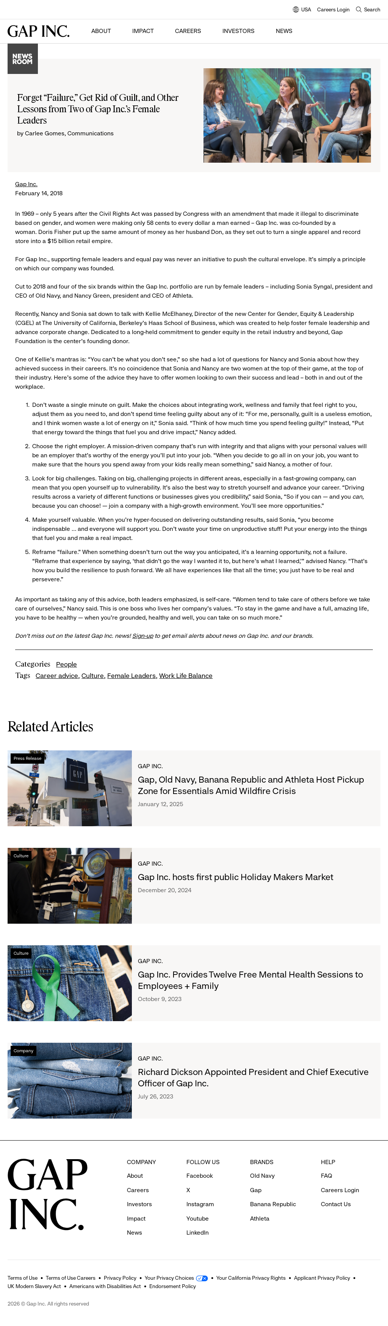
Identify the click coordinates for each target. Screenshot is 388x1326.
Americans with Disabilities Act (105, 1286)
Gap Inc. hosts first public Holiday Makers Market (235, 877)
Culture (92, 675)
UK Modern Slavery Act (34, 1286)
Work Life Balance (186, 675)
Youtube (197, 1218)
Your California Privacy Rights (251, 1278)
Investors (238, 31)
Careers (188, 31)
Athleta (259, 1218)
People (66, 664)
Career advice (57, 675)
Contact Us (336, 1204)
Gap (255, 1190)
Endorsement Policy (172, 1286)
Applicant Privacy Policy (322, 1278)
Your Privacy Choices (169, 1278)
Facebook (199, 1175)
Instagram (200, 1204)
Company (23, 1050)
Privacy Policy (120, 1278)
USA (302, 10)
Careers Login (333, 9)
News (284, 31)
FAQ (326, 1175)
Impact (143, 31)
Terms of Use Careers (70, 1278)
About (101, 31)
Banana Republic (273, 1204)
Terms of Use (23, 1278)
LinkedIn (197, 1232)
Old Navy (262, 1175)
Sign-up (142, 635)
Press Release (27, 758)
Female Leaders (131, 675)
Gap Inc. (26, 184)
